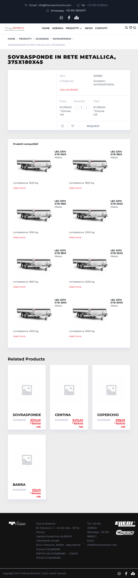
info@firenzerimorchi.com (54, 5)
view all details (69, 88)
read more (19, 187)
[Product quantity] (82, 107)
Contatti (101, 27)
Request (93, 125)
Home (46, 27)
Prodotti (72, 27)
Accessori (42, 38)
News (89, 27)
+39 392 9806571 (75, 10)
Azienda (57, 27)
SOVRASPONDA (62, 38)
